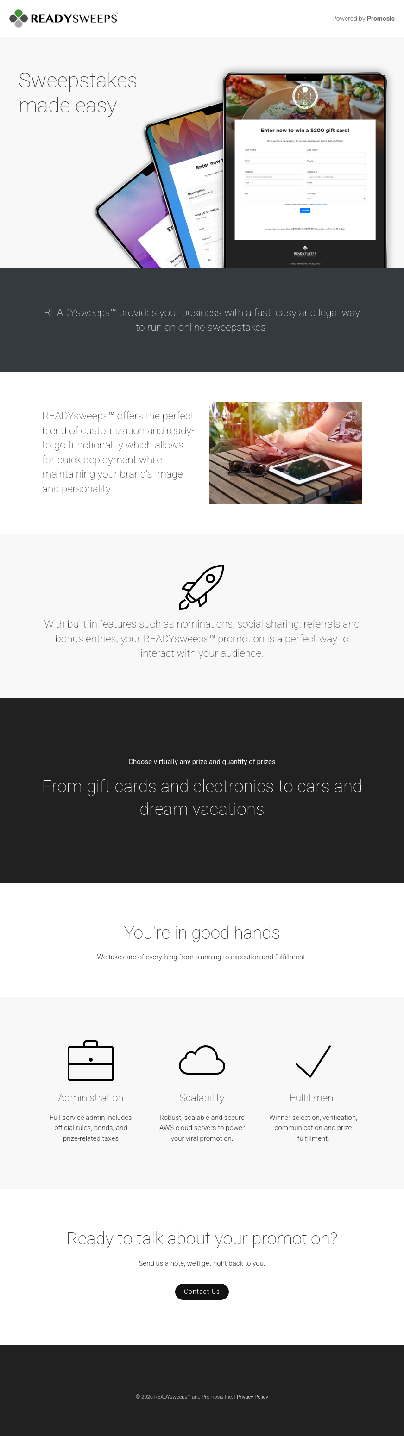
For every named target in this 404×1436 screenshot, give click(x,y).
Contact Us (202, 1291)
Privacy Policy (252, 1397)
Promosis (381, 18)
